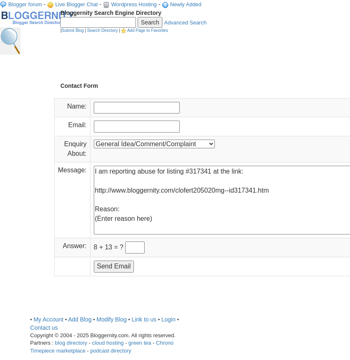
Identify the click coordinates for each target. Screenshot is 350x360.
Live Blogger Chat (76, 4)
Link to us (144, 319)
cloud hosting (108, 343)
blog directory (71, 343)
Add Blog (80, 319)
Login (168, 319)
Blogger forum (25, 4)
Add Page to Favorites (147, 30)
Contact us (44, 327)
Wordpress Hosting (134, 4)
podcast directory (110, 351)
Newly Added (185, 4)
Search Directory (102, 30)
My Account (48, 319)
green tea (140, 343)
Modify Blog (111, 319)
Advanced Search (185, 22)
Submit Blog (73, 30)
